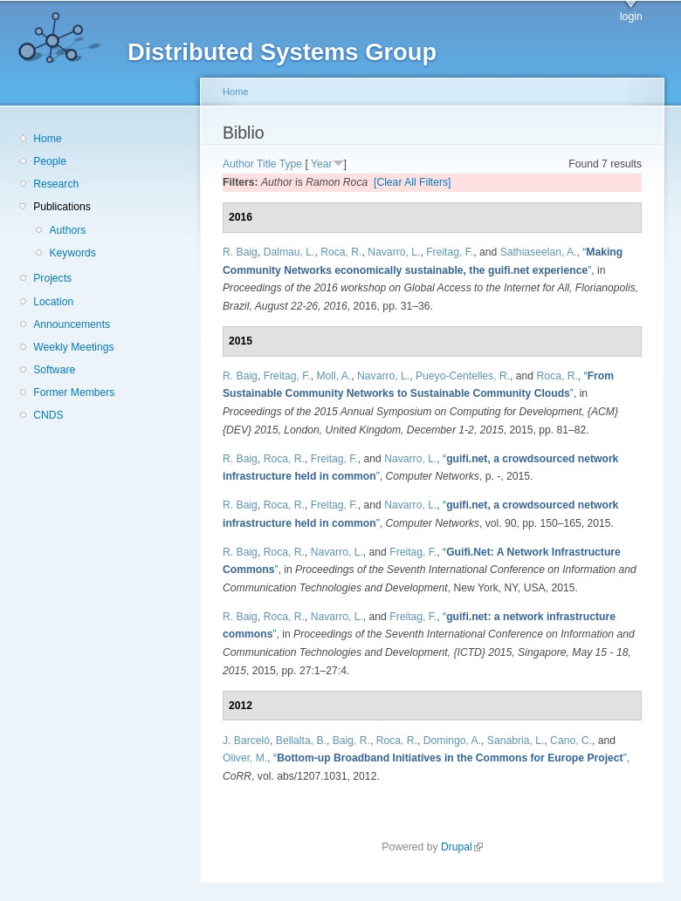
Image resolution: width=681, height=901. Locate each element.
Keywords (72, 253)
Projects (52, 278)
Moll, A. (333, 376)
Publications (62, 207)
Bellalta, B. (301, 740)
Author (238, 164)
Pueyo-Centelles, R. (463, 376)
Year (322, 164)
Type (290, 164)
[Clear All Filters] (412, 182)
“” (450, 758)
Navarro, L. (394, 252)
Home (47, 139)
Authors (67, 230)
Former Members (73, 392)
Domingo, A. (452, 740)
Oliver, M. (245, 758)
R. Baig (240, 252)
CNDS (48, 415)
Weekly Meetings (73, 347)
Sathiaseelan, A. (538, 252)
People (49, 161)
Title (267, 164)
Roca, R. (340, 252)
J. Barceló (246, 740)
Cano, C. (571, 740)
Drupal (462, 847)
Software (54, 370)
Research (56, 184)
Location (53, 302)
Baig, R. (351, 740)
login (631, 16)
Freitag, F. (449, 252)
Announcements (71, 324)
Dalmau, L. (289, 252)
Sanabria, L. (516, 740)
